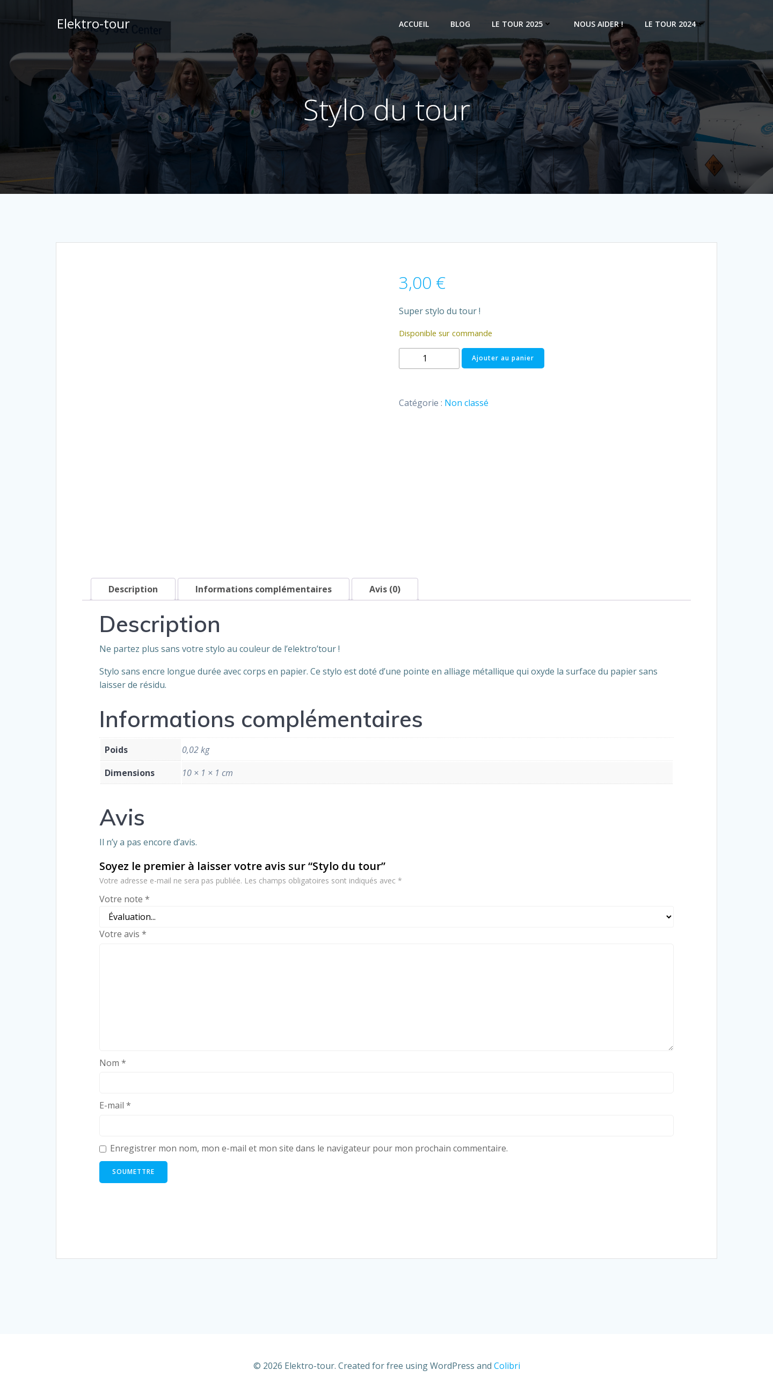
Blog (461, 24)
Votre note (124, 900)
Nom (112, 1064)
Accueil (415, 24)
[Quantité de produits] (429, 360)
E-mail (115, 1107)
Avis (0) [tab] (384, 591)
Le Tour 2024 (676, 24)
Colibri (507, 1367)
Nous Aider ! (599, 24)
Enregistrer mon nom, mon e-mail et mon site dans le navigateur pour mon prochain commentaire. (309, 1150)
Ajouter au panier (503, 359)
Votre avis (123, 935)
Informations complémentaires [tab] (263, 591)
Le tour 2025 (523, 24)
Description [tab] (133, 591)
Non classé (466, 404)
